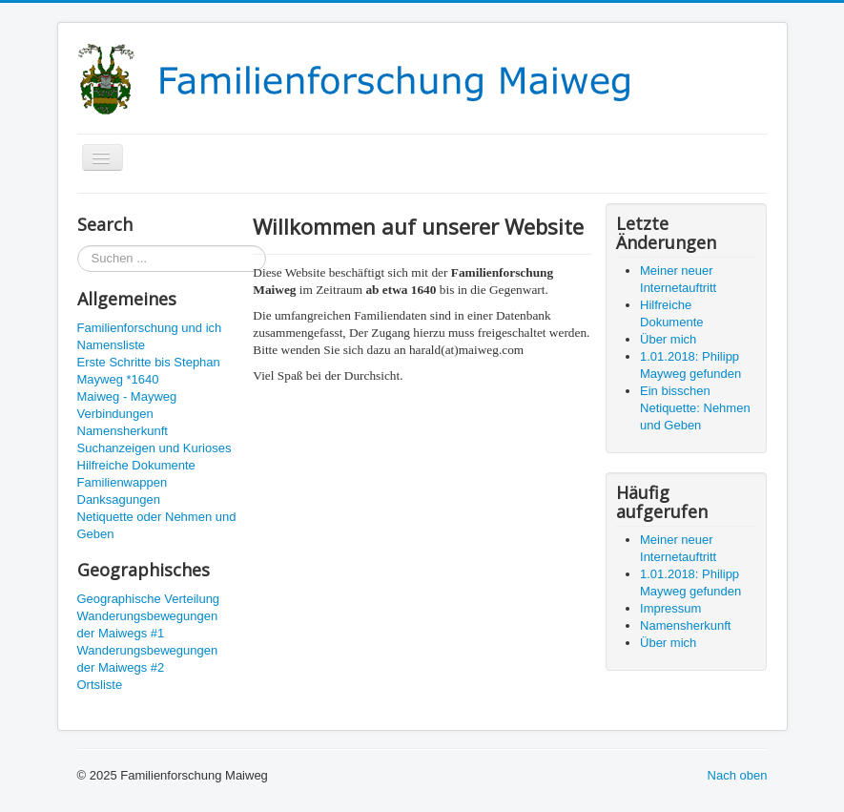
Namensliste (111, 345)
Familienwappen (122, 482)
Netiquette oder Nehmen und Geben (157, 525)
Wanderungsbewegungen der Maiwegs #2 (147, 659)
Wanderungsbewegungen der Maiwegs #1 (147, 624)
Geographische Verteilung (148, 599)
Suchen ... (77, 245)
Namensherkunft (122, 431)
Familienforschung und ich (149, 328)
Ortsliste (100, 684)
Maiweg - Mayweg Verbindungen (127, 405)
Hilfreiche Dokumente (136, 465)
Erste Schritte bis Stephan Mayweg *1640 (148, 370)
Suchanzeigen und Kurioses (154, 448)
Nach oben (738, 775)
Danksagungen (118, 499)
